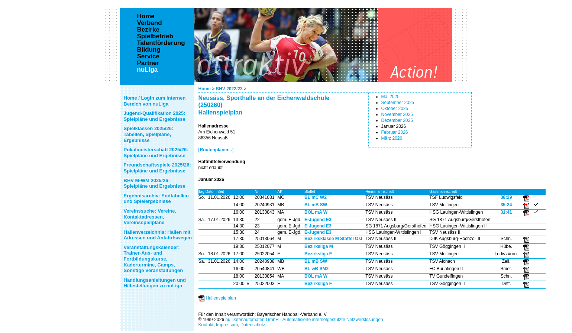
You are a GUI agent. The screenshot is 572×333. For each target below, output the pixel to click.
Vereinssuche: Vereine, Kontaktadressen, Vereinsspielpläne (150, 216)
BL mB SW (315, 204)
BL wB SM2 (316, 268)
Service (148, 56)
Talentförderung (161, 43)
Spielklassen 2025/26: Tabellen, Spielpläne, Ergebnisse (149, 134)
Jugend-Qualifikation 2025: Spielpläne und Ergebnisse (154, 116)
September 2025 (397, 102)
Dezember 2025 (397, 120)
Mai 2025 (390, 96)
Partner (148, 63)
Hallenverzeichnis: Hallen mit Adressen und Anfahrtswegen (158, 235)
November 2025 (397, 114)
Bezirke (148, 29)
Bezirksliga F (318, 253)
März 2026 (392, 138)
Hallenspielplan (221, 298)
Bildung (149, 49)
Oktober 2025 (394, 108)
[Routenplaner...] (216, 149)
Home (204, 88)
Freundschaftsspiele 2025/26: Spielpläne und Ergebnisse (157, 168)
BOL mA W (315, 212)
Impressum (227, 324)
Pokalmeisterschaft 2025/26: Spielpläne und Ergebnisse (156, 152)
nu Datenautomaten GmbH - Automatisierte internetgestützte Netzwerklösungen (304, 319)
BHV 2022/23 (229, 88)
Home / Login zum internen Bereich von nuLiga (155, 101)
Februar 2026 (394, 132)
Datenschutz (252, 324)
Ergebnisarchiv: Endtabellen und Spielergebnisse (156, 198)
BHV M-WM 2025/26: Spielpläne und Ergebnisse (154, 183)
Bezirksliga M (318, 246)
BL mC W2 (315, 197)
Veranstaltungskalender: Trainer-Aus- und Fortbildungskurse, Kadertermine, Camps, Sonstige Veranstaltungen (153, 259)
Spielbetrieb (155, 36)
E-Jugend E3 (318, 219)
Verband (149, 23)
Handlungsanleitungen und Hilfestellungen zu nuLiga (155, 283)
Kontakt (206, 324)
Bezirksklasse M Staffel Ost (333, 238)
